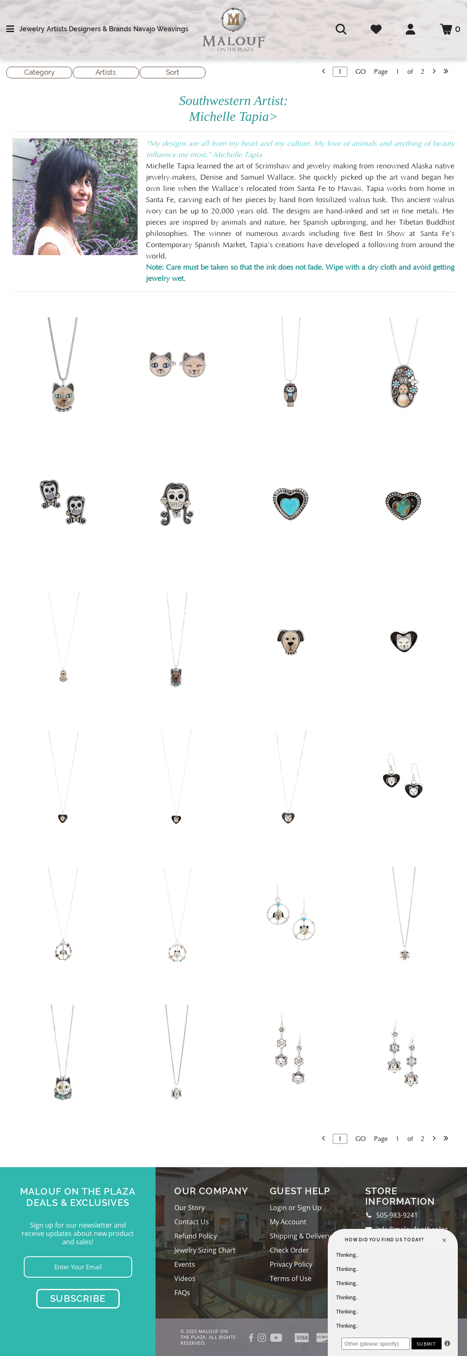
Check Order (289, 1250)
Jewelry (32, 29)
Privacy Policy (291, 1264)
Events (184, 1264)
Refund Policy (195, 1236)
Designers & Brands (100, 29)
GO (360, 71)
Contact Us (191, 1221)
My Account (288, 1221)
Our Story (189, 1207)
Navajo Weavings (160, 29)
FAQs (182, 1292)
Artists (57, 29)
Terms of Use (290, 1278)
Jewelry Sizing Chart (205, 1250)
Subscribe (77, 1298)
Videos (185, 1278)
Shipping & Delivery (300, 1236)
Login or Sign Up (295, 1207)
